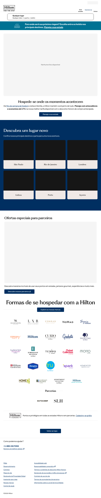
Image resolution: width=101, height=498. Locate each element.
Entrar (96, 11)
